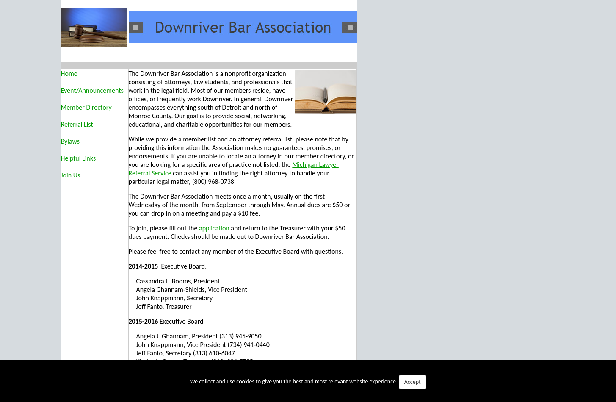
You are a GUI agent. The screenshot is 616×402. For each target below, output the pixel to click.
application (214, 228)
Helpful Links (78, 158)
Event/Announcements (92, 90)
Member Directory (86, 107)
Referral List (77, 124)
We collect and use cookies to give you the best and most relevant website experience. (308, 382)
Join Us (70, 175)
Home (69, 73)
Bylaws (70, 141)
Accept (412, 381)
